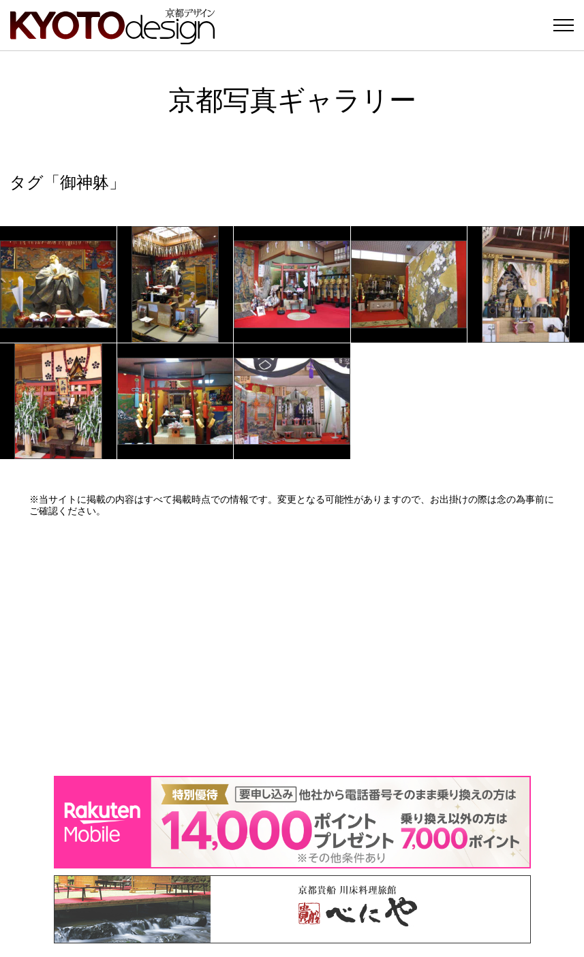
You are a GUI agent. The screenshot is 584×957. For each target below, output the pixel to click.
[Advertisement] (292, 646)
